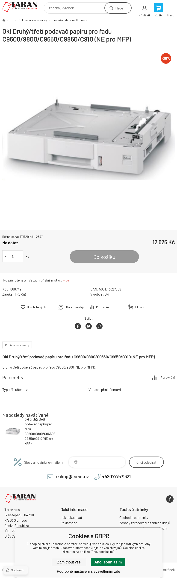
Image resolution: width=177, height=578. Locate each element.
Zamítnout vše (68, 562)
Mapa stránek (164, 570)
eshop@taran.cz (72, 476)
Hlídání (139, 307)
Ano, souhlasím (108, 562)
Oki (107, 294)
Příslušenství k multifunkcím (71, 20)
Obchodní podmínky (133, 517)
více (66, 280)
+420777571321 (116, 476)
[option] (88, 136)
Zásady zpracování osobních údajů (144, 523)
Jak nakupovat (71, 517)
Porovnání (102, 307)
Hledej (119, 8)
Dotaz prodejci (75, 307)
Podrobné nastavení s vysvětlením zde (88, 571)
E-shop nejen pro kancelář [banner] (22, 7)
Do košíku (104, 257)
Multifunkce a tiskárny (32, 20)
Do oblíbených (36, 307)
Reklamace (68, 523)
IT (12, 20)
